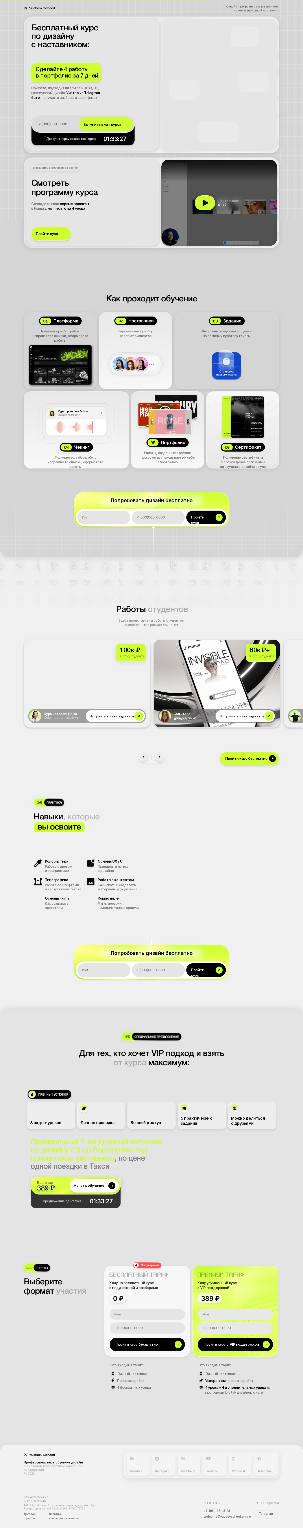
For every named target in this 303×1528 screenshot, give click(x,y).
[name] (103, 517)
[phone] (56, 124)
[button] (51, 234)
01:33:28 (114, 138)
